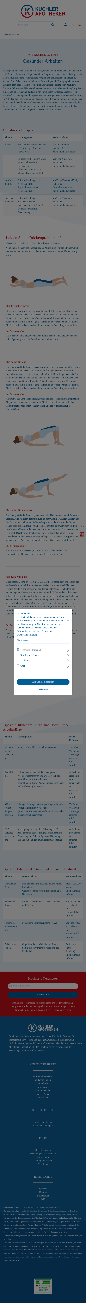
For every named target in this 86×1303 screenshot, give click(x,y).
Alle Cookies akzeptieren (43, 681)
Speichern (43, 689)
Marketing (25, 660)
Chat (22, 665)
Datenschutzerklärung (27, 634)
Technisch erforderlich (30, 649)
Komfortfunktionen (29, 655)
